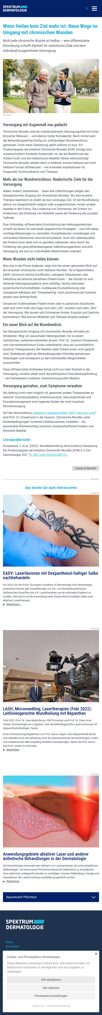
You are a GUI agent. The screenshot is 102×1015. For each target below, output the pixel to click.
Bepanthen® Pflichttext (21, 897)
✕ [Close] (96, 954)
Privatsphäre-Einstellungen (51, 996)
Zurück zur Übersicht (85, 468)
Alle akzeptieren (51, 979)
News (9, 942)
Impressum (38, 1005)
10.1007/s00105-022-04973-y (47, 455)
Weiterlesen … (14, 604)
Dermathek (12, 946)
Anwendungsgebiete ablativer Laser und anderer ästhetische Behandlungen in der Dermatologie (46, 856)
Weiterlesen (13, 749)
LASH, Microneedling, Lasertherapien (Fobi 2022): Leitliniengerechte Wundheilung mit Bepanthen (47, 711)
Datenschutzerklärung (58, 1005)
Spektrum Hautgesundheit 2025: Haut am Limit (64, 413)
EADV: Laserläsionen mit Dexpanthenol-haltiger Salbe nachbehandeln (50, 575)
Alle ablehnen (51, 988)
